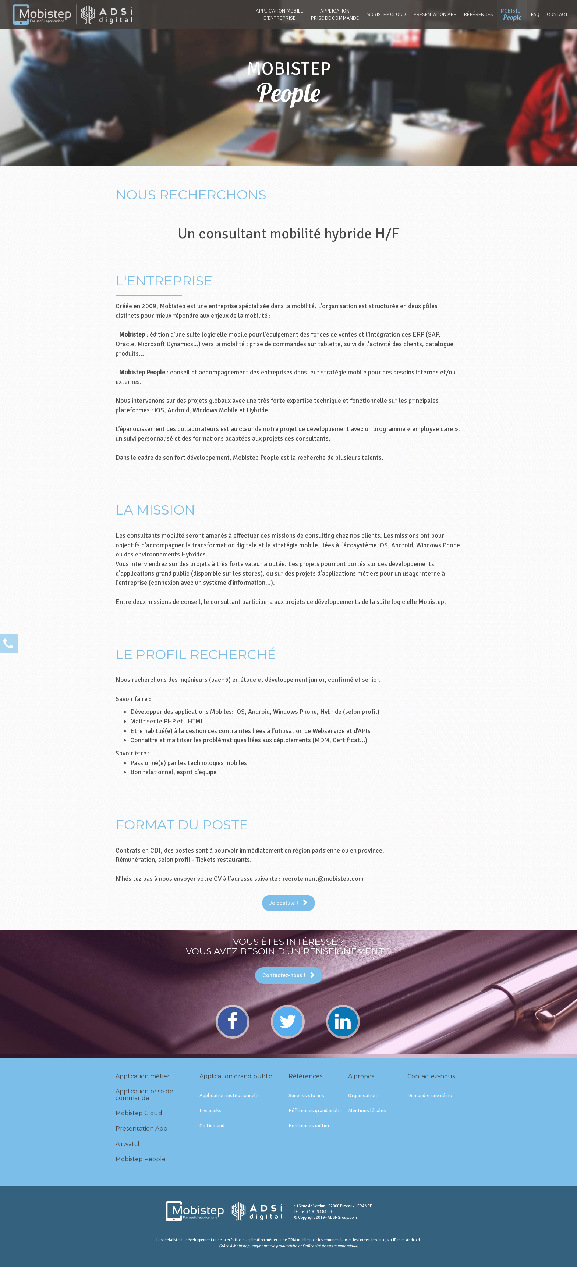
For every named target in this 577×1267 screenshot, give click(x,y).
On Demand (211, 1125)
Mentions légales (367, 1110)
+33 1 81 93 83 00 (316, 1211)
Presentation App (434, 14)
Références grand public (315, 1110)
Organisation (362, 1095)
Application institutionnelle (229, 1095)
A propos (361, 1076)
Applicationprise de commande (335, 14)
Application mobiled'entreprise (279, 14)
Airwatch (129, 1143)
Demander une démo (429, 1095)
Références (478, 14)
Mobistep (511, 15)
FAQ (535, 14)
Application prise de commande (144, 1094)
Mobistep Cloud (386, 14)
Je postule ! (288, 903)
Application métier (143, 1076)
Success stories (306, 1095)
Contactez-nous (431, 1076)
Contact (557, 14)
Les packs (210, 1110)
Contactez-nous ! (288, 975)
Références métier (309, 1125)
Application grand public (235, 1076)
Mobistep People (141, 1159)
